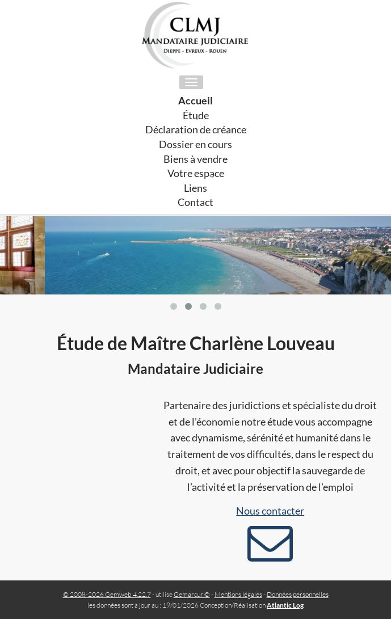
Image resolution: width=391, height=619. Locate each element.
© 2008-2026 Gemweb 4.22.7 (107, 594)
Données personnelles (298, 594)
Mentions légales (238, 594)
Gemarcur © (192, 594)
